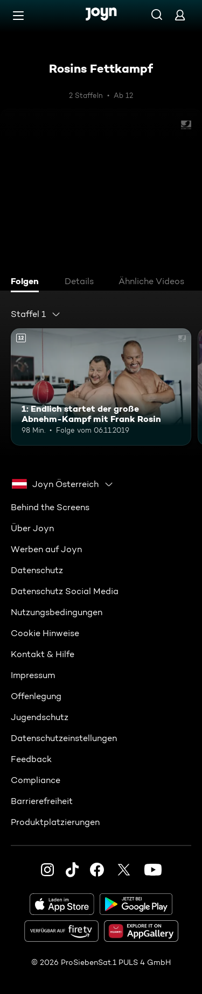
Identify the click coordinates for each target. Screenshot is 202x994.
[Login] (179, 14)
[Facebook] (97, 869)
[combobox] (35, 314)
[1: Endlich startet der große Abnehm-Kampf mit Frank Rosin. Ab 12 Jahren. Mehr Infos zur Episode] (101, 387)
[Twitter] (124, 869)
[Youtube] (153, 869)
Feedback (31, 759)
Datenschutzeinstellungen (64, 738)
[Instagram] (47, 869)
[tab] (27, 282)
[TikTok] (72, 869)
